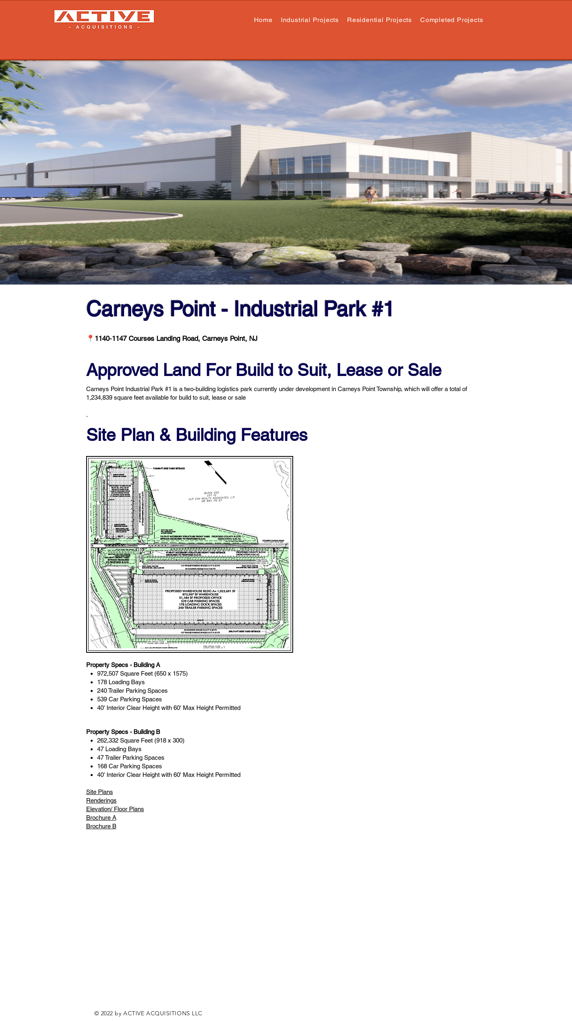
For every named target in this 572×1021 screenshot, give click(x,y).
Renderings (101, 800)
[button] (379, 20)
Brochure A (101, 817)
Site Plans (99, 791)
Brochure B (101, 826)
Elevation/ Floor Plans (115, 808)
